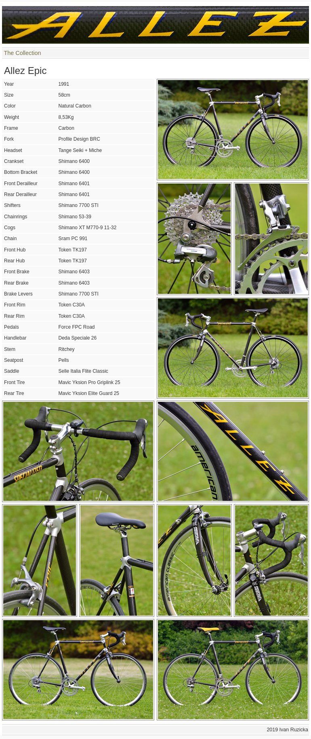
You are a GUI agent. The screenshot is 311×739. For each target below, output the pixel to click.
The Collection (22, 53)
